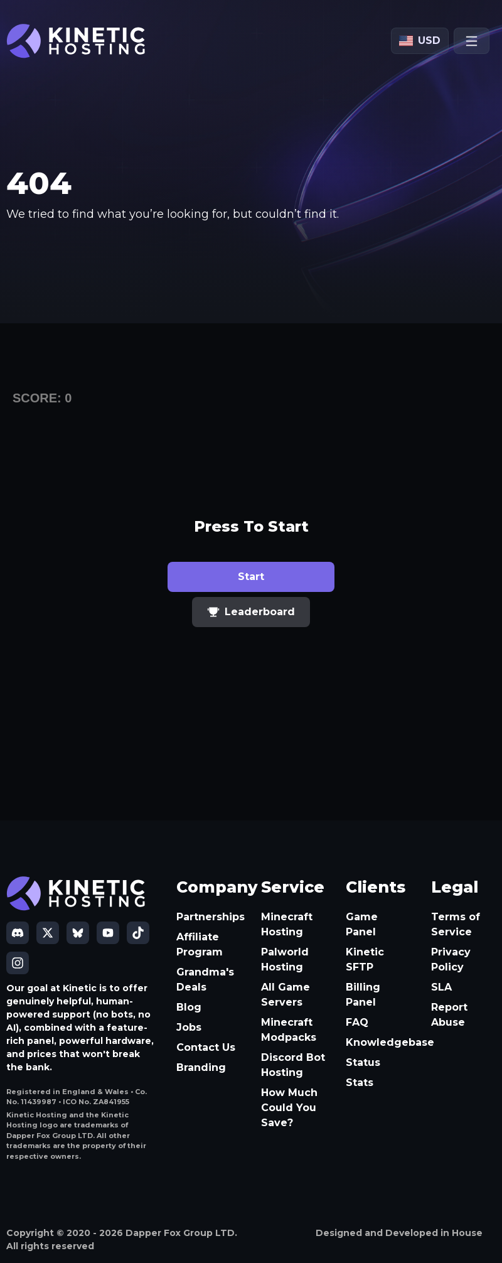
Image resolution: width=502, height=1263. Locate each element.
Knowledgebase (378, 1042)
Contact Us (205, 1047)
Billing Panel (363, 994)
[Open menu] (471, 41)
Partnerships (208, 917)
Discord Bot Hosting (293, 1064)
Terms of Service (455, 924)
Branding (201, 1067)
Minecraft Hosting (286, 924)
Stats (359, 1082)
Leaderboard (251, 612)
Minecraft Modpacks (288, 1029)
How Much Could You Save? (289, 1108)
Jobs (188, 1027)
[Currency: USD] (420, 41)
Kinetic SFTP (365, 959)
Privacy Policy (451, 959)
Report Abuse (449, 1014)
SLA (441, 987)
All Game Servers (285, 994)
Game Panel (362, 924)
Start (251, 577)
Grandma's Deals (205, 979)
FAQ (357, 1022)
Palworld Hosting (285, 959)
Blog (188, 1007)
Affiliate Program (199, 944)
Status (363, 1062)
